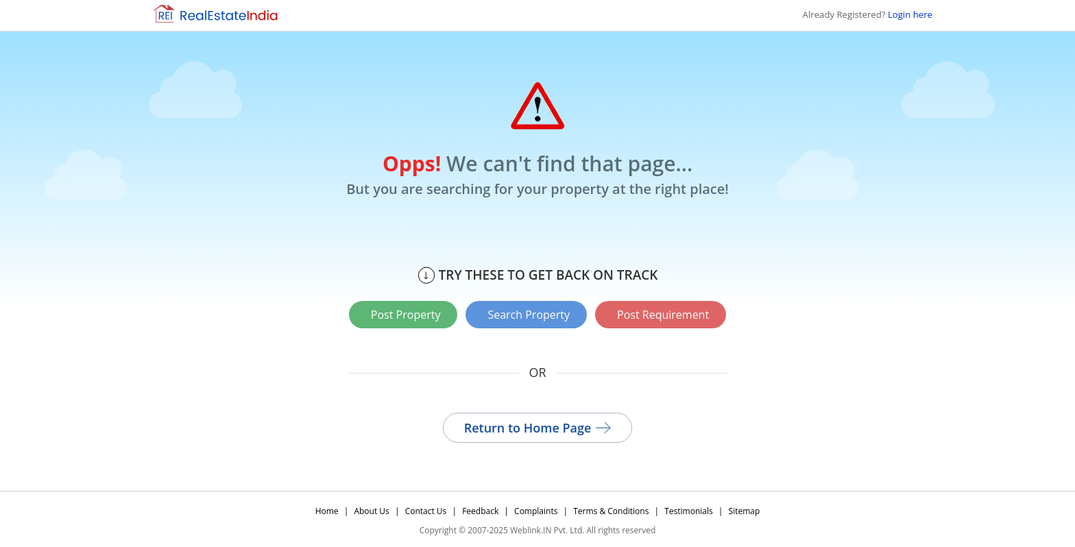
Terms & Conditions (611, 511)
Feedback (480, 511)
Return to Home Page (538, 428)
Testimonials (688, 511)
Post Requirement (663, 314)
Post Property (406, 314)
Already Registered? (867, 14)
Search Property (528, 314)
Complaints (535, 511)
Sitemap (744, 511)
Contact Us (426, 511)
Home (327, 511)
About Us (371, 511)
